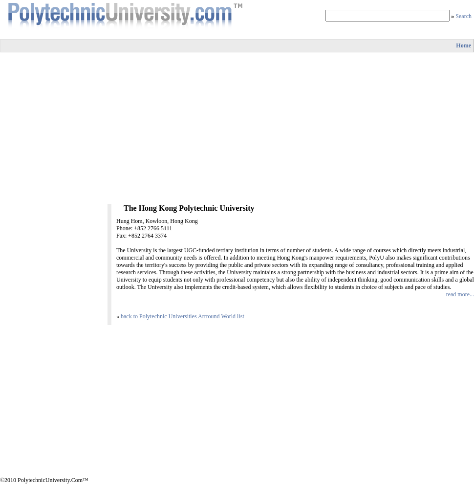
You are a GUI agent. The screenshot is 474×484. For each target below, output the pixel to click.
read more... (460, 294)
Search (463, 16)
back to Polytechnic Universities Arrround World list (182, 316)
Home (463, 45)
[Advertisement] (237, 128)
